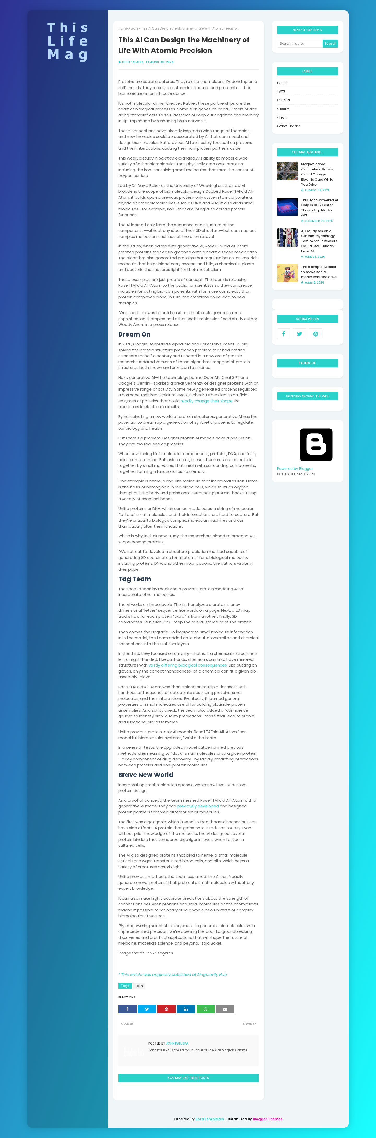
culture (284, 100)
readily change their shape (207, 401)
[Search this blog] (300, 44)
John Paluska (132, 62)
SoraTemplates (209, 1119)
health (284, 109)
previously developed (198, 806)
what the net (289, 126)
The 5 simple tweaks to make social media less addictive (319, 271)
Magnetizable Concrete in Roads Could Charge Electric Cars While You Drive (317, 174)
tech (134, 28)
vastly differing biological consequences (188, 665)
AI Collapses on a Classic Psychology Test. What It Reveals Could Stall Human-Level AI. (319, 241)
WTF (282, 91)
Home (123, 28)
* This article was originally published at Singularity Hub (172, 974)
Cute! (283, 83)
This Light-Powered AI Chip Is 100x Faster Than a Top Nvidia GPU (319, 208)
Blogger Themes (267, 1119)
